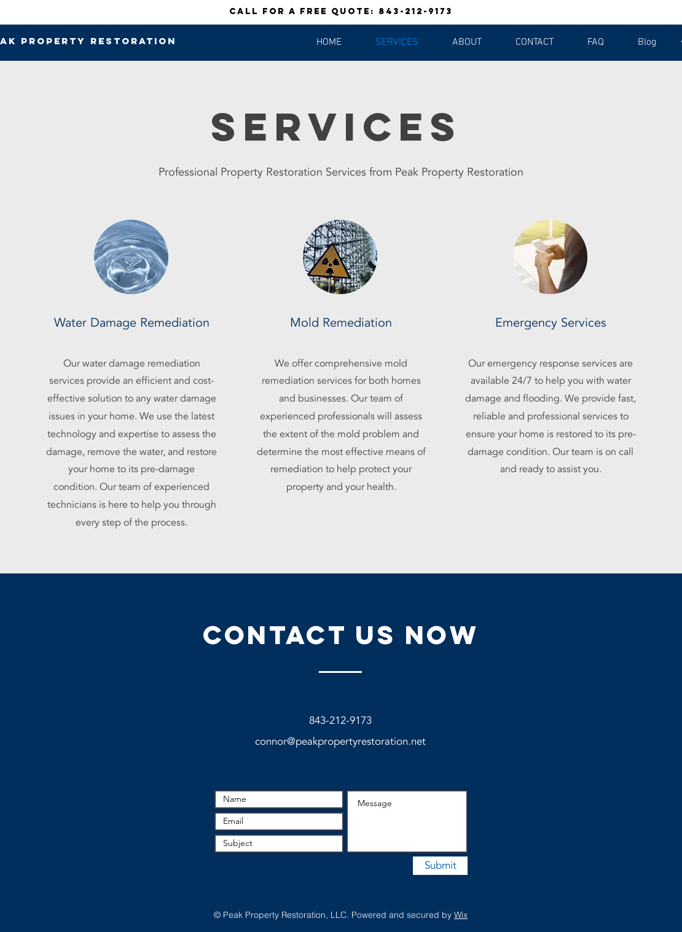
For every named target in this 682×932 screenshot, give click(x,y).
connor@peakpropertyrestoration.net (340, 741)
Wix (461, 914)
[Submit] (440, 865)
